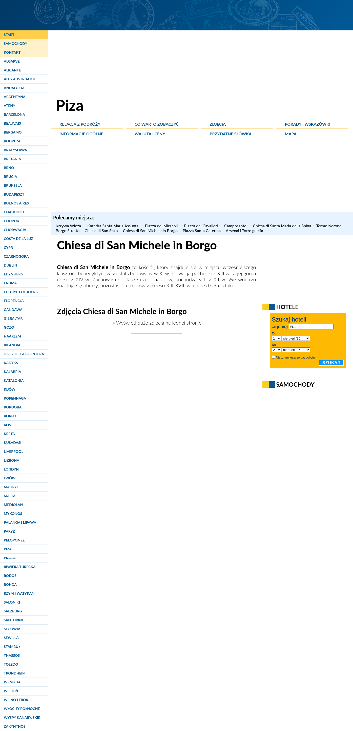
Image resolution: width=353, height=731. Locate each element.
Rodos (10, 575)
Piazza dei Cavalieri (201, 225)
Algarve (12, 61)
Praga (10, 558)
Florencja (14, 300)
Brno (9, 167)
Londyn (11, 469)
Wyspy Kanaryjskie (22, 717)
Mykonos (13, 513)
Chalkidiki (14, 212)
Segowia (12, 629)
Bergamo (13, 132)
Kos (7, 425)
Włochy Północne (22, 708)
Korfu (10, 416)
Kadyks (11, 363)
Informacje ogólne (81, 133)
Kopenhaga (15, 398)
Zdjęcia (218, 124)
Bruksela (13, 185)
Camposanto (236, 225)
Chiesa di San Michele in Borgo (150, 230)
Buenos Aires (16, 203)
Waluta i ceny (150, 133)
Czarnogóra (16, 256)
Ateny (9, 105)
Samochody (15, 43)
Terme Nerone (329, 225)
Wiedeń (11, 691)
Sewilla (11, 637)
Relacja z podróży (79, 124)
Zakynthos (15, 726)
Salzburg (13, 611)
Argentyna (15, 97)
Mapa (290, 133)
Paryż (9, 531)
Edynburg (13, 274)
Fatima (10, 283)
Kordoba (13, 407)
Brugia (10, 176)
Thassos (12, 655)
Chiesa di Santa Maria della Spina (282, 225)
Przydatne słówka (231, 133)
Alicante (12, 70)
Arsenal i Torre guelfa (244, 230)
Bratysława (15, 150)
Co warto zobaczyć (157, 124)
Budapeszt (14, 194)
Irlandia (12, 345)
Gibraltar (13, 318)
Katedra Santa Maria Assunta (113, 225)
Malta (9, 496)
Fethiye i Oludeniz (21, 292)
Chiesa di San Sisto (101, 230)
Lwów (10, 478)
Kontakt (12, 52)
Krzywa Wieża (69, 225)
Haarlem (12, 336)
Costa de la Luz (18, 238)
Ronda (10, 584)
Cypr (8, 247)
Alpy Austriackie (20, 79)
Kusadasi (12, 442)
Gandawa (13, 309)
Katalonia (14, 380)
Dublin (10, 265)
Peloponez (14, 540)
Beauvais (12, 123)
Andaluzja (14, 88)
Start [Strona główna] (9, 34)
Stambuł (12, 646)
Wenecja (12, 682)
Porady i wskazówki (307, 124)
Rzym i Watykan (19, 593)
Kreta (9, 434)
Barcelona (14, 114)
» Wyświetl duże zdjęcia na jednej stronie (156, 323)
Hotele (287, 306)
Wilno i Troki (16, 700)
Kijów (9, 389)
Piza (8, 549)
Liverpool (13, 451)
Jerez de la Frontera (24, 354)
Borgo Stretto (67, 230)
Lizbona (11, 460)
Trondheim (15, 673)
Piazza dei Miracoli (162, 225)
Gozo (9, 327)
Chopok (11, 221)
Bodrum (12, 141)
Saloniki (12, 602)
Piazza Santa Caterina (202, 230)
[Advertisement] (202, 176)
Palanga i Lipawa (20, 522)
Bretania (12, 159)
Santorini (13, 620)
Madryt (11, 487)
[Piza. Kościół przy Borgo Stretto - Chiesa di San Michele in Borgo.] (156, 382)
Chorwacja (15, 230)
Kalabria (12, 371)
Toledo (11, 664)
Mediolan (13, 504)
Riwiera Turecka (20, 567)
